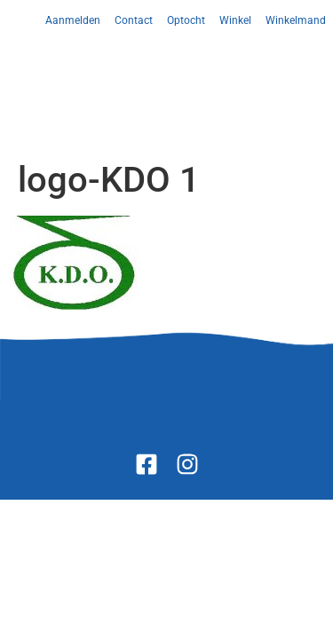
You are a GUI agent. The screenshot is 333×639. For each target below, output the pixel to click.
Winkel (235, 20)
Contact (134, 20)
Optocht (186, 20)
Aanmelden (72, 20)
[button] (166, 73)
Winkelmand (296, 20)
